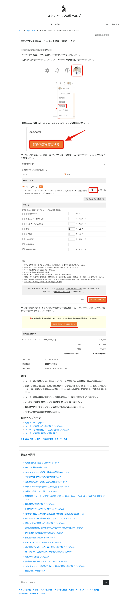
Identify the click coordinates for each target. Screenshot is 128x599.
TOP (20, 30)
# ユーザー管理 (61, 439)
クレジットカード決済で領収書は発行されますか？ (48, 472)
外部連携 (85, 24)
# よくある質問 (27, 439)
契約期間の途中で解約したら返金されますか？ (46, 481)
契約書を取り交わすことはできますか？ (43, 476)
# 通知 (71, 589)
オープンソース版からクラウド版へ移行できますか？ (49, 551)
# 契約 (37, 439)
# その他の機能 (61, 589)
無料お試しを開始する (35, 570)
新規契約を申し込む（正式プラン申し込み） (45, 508)
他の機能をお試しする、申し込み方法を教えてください (50, 547)
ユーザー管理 (60, 24)
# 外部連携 (23, 593)
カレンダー (17, 24)
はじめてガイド (32, 24)
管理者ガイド (46, 24)
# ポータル (34, 593)
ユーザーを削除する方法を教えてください (44, 426)
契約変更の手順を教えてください (40, 504)
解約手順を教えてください (37, 556)
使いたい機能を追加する (36, 467)
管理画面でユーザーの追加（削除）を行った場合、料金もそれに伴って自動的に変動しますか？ (65, 498)
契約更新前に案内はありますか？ (40, 537)
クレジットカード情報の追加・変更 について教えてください (52, 518)
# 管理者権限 (48, 439)
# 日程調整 (94, 589)
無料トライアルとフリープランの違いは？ (44, 542)
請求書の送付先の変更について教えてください (46, 561)
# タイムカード (82, 589)
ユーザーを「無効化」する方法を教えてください (47, 429)
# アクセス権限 (46, 589)
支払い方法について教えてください (41, 491)
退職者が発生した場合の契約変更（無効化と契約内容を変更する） (55, 513)
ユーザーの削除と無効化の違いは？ (41, 433)
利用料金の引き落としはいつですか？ (42, 462)
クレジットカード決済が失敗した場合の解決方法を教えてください (55, 566)
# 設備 (35, 589)
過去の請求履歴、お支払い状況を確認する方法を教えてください (54, 527)
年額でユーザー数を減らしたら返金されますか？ (47, 486)
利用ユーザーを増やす (35, 422)
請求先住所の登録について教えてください (44, 532)
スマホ (94, 24)
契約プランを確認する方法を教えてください (45, 523)
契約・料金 (73, 24)
